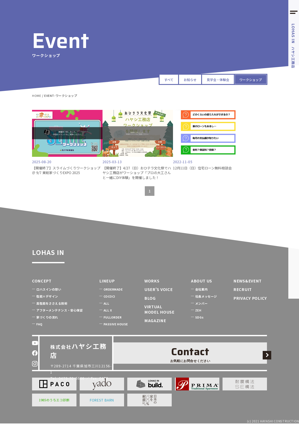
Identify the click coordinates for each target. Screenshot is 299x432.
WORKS (152, 289)
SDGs (199, 326)
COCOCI (109, 305)
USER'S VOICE (158, 298)
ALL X (108, 319)
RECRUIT (242, 298)
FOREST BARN (102, 408)
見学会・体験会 (207, 79)
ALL (106, 312)
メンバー (201, 312)
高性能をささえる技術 (51, 312)
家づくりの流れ (47, 326)
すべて (148, 79)
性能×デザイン (47, 305)
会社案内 (201, 298)
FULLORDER (113, 326)
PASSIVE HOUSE (116, 332)
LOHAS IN (59, 258)
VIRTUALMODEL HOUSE (159, 317)
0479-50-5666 (75, 371)
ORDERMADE (113, 298)
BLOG (150, 306)
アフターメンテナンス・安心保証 (59, 319)
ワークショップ (247, 79)
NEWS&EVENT (247, 289)
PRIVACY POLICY (250, 306)
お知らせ (173, 79)
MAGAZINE (155, 329)
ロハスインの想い (48, 298)
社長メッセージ (206, 305)
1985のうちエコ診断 (54, 408)
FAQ (39, 332)
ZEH (198, 319)
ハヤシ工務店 (293, 45)
